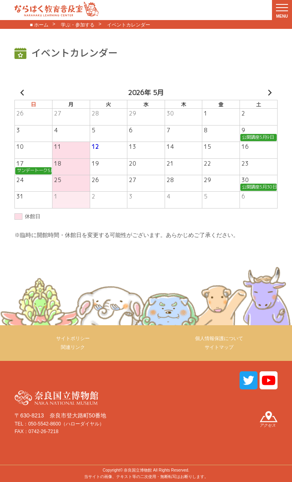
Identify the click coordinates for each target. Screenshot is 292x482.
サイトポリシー (73, 338)
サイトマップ (219, 347)
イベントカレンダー (128, 25)
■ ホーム (39, 25)
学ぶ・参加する (78, 25)
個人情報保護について (219, 338)
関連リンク (73, 347)
